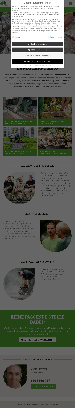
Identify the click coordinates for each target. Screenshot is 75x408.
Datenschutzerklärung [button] (38, 67)
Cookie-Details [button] (27, 67)
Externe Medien (55, 39)
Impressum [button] (48, 67)
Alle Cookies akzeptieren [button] (37, 45)
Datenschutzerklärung (50, 30)
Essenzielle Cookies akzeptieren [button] (37, 57)
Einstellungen (41, 32)
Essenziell (16, 39)
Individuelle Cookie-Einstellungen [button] (37, 63)
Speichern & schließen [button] (37, 51)
